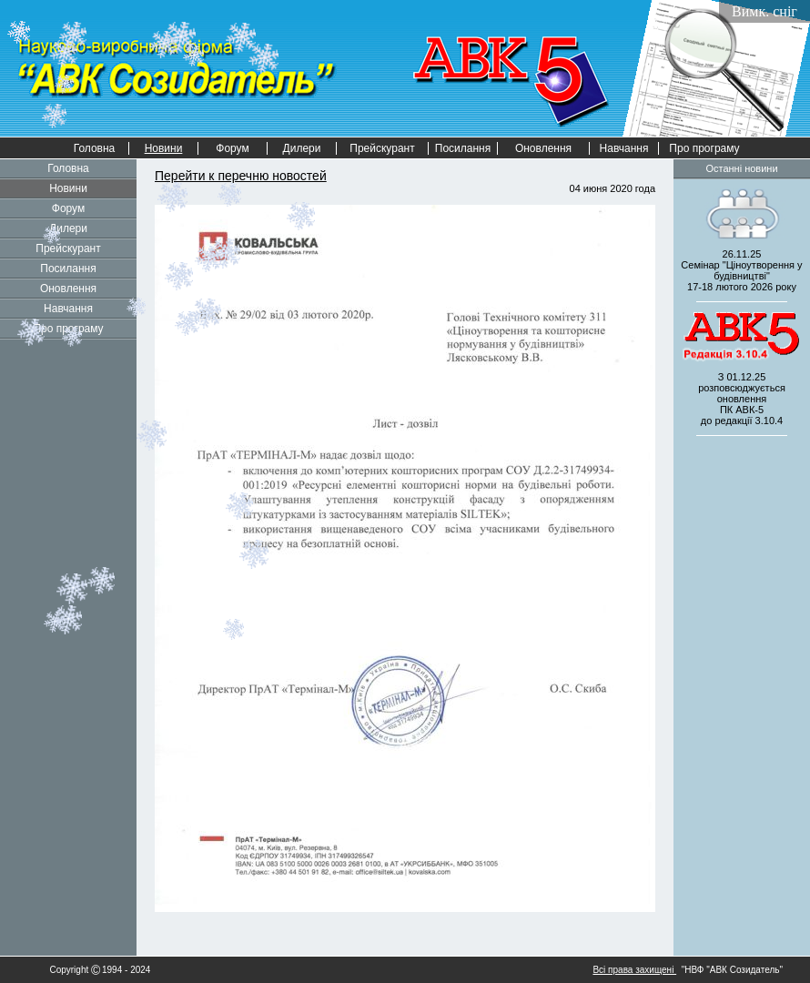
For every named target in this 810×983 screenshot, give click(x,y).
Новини (68, 188)
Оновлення (543, 148)
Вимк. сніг (764, 11)
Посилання (463, 148)
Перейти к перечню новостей (241, 175)
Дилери (302, 148)
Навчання (624, 148)
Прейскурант (381, 148)
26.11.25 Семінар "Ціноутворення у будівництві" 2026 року (741, 270)
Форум (232, 148)
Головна (95, 148)
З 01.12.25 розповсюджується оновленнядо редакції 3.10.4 (741, 398)
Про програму (704, 148)
